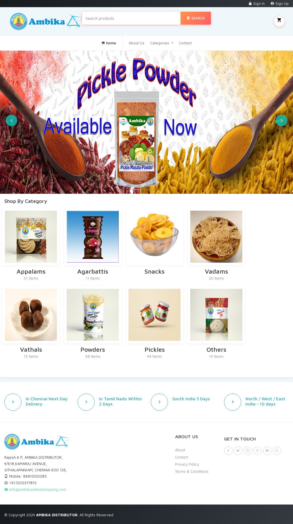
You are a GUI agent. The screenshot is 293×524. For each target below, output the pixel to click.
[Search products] (131, 18)
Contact (185, 43)
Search (196, 18)
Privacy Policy (187, 464)
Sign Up (279, 3)
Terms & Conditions (192, 471)
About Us (136, 43)
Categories (160, 43)
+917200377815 (20, 483)
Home (108, 43)
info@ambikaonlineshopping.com (35, 489)
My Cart (279, 21)
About (180, 450)
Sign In (256, 3)
